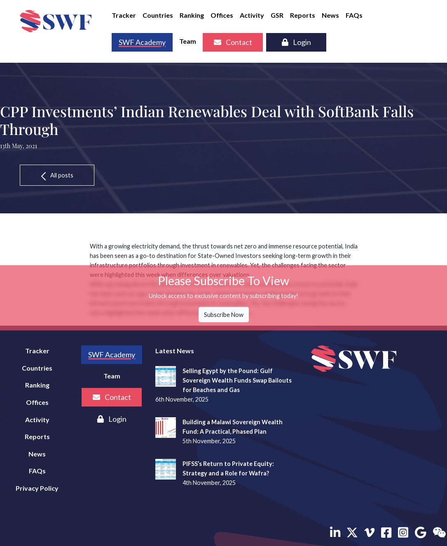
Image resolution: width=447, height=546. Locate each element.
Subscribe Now (223, 314)
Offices (222, 15)
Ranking (192, 15)
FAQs (354, 15)
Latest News (174, 351)
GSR (277, 15)
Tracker (124, 15)
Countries (158, 15)
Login (296, 42)
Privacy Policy (37, 488)
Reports (302, 15)
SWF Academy (142, 42)
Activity (252, 15)
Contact (233, 42)
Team (187, 41)
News (330, 15)
